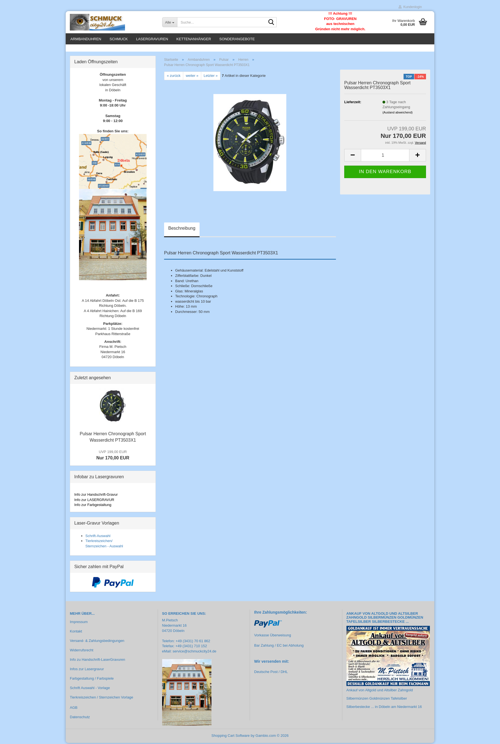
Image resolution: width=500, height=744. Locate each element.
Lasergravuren (152, 39)
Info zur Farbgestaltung (92, 506)
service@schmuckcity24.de (194, 652)
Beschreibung (181, 229)
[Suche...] (169, 22)
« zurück (173, 77)
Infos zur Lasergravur (87, 670)
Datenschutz (80, 718)
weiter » (192, 77)
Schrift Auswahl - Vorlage (90, 689)
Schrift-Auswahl (97, 537)
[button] (352, 156)
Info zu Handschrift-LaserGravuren (97, 661)
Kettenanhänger (193, 39)
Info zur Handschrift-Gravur (96, 496)
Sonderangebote (237, 39)
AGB (73, 709)
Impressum (79, 623)
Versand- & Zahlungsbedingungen (97, 642)
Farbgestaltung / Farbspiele (92, 679)
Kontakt (76, 632)
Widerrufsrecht (81, 651)
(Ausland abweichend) (397, 113)
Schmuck (118, 39)
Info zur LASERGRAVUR (94, 501)
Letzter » (211, 77)
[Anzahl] (385, 156)
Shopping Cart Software (230, 737)
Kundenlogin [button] (410, 7)
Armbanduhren (85, 39)
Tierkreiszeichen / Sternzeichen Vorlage (101, 698)
